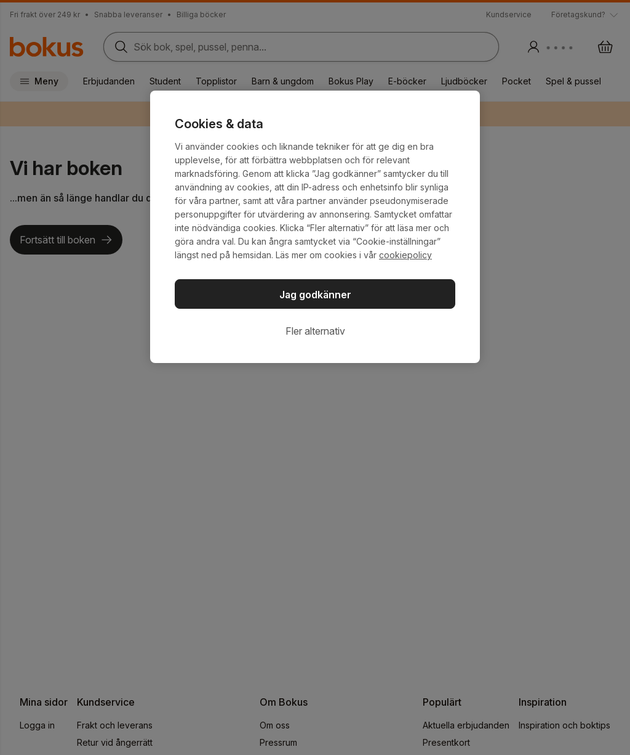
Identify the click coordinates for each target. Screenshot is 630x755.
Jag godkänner (315, 294)
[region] (315, 227)
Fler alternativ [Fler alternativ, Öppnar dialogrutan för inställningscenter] (315, 331)
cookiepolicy (405, 255)
